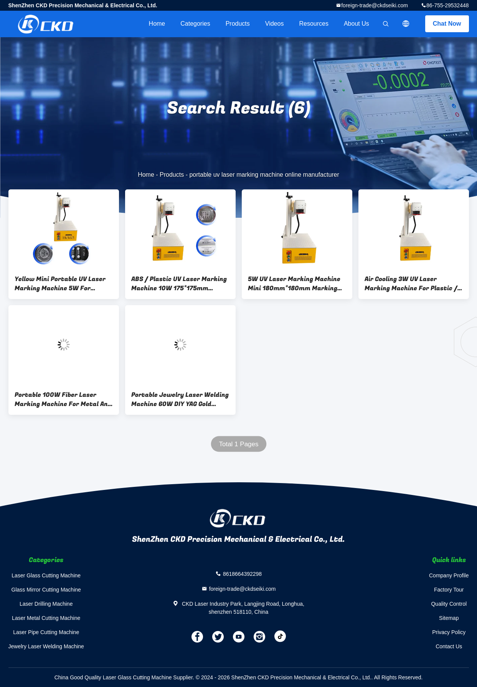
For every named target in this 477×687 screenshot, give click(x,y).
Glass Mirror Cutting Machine (46, 590)
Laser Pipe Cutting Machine (46, 632)
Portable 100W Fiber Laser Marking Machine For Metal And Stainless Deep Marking (63, 399)
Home (157, 23)
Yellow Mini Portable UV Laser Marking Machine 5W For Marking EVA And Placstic (60, 283)
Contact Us (449, 646)
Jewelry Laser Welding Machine (46, 646)
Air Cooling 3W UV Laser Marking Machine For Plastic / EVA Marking (411, 283)
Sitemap (449, 618)
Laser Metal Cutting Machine (46, 618)
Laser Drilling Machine (46, 604)
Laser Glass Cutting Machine (46, 575)
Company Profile (449, 575)
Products (238, 23)
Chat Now (447, 23)
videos (274, 23)
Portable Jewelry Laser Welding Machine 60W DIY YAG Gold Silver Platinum (180, 399)
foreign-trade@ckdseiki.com (374, 5)
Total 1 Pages (238, 444)
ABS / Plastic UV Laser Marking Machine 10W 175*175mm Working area (179, 283)
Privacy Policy (448, 632)
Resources (313, 23)
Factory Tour (449, 590)
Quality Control (449, 604)
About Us (356, 23)
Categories (195, 23)
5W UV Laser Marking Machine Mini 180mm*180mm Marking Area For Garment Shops (294, 283)
